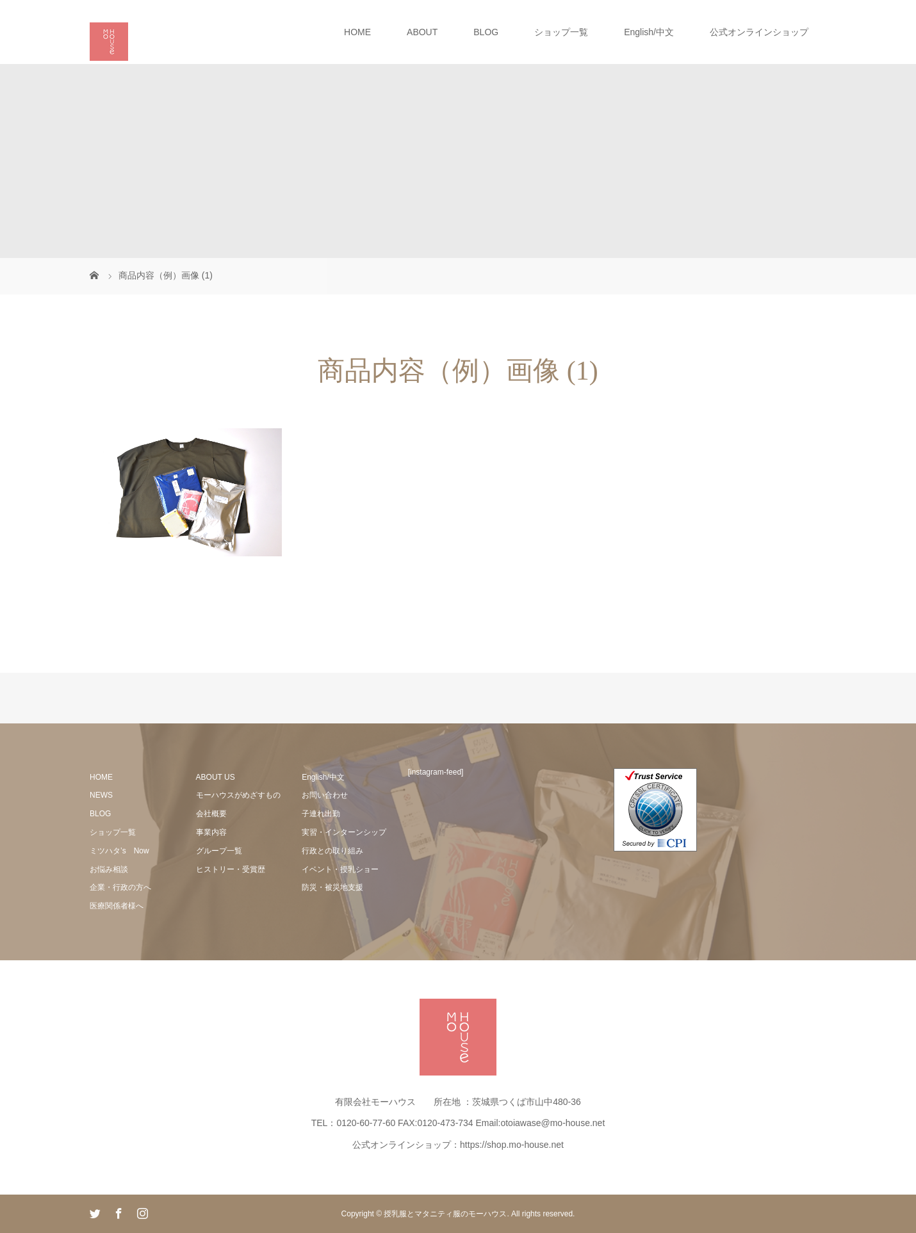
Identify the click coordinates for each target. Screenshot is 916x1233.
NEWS (101, 795)
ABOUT (422, 32)
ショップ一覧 (561, 32)
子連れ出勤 (321, 813)
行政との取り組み (332, 850)
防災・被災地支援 (332, 887)
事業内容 (211, 832)
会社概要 (211, 813)
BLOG (485, 32)
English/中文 (649, 32)
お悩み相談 (109, 869)
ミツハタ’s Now (119, 850)
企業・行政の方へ (120, 887)
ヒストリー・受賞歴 (230, 869)
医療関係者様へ (116, 905)
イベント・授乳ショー (340, 869)
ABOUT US (215, 777)
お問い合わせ (325, 795)
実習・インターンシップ (344, 832)
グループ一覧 (219, 850)
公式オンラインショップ (759, 32)
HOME (357, 32)
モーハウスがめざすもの (238, 795)
